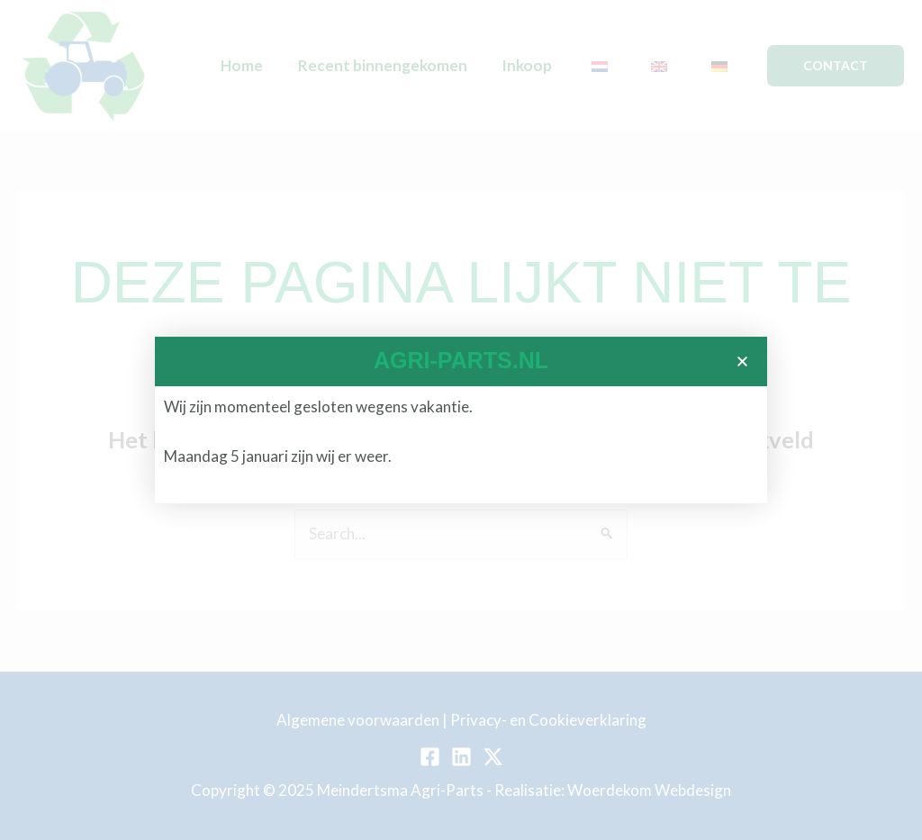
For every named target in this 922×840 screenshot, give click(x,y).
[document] (461, 420)
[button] (742, 361)
